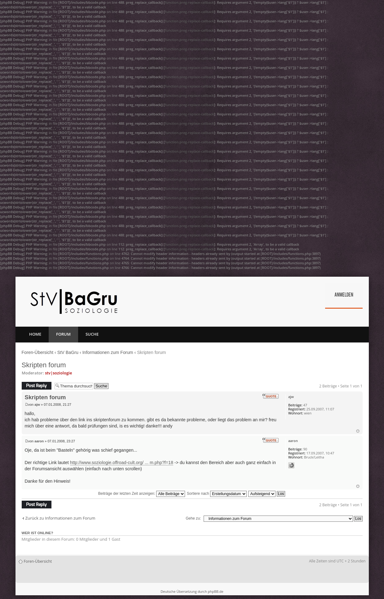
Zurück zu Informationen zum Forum (60, 518)
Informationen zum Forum (107, 352)
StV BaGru (67, 352)
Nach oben (358, 431)
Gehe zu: (193, 518)
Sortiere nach (217, 493)
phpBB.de (215, 591)
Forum (63, 334)
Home (35, 334)
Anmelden (343, 295)
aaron (39, 441)
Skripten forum (44, 365)
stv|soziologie (58, 373)
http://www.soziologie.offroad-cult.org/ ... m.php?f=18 (121, 462)
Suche (92, 334)
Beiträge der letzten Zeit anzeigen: (141, 493)
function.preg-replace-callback (189, 2)
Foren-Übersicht (38, 352)
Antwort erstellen (36, 386)
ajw (37, 404)
